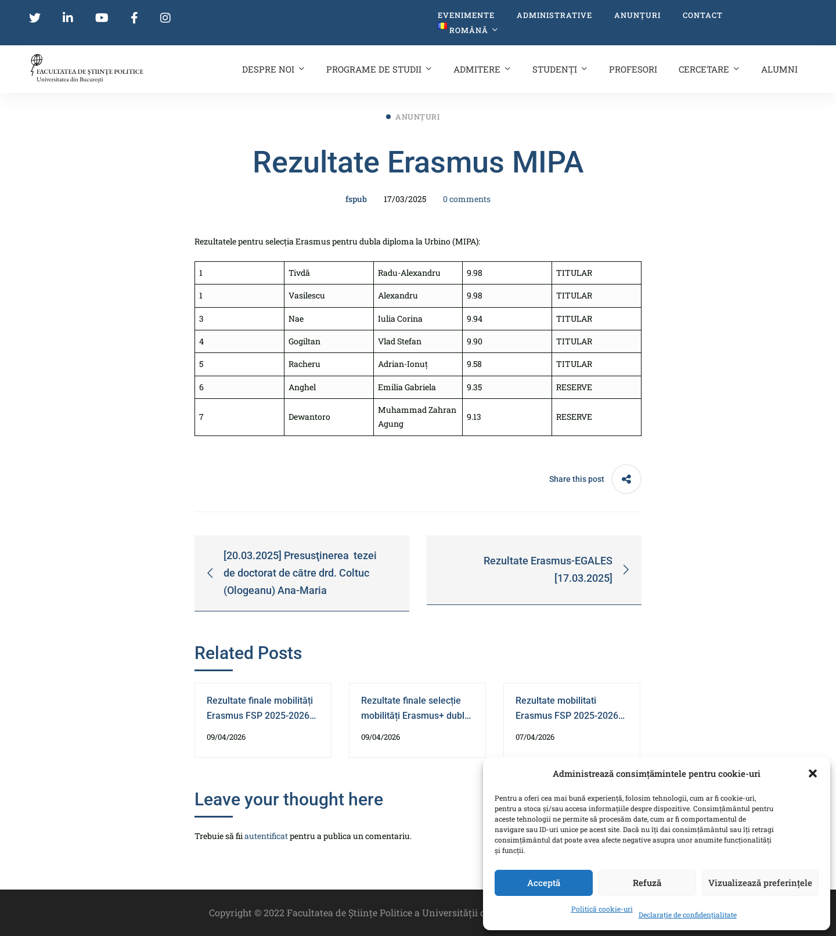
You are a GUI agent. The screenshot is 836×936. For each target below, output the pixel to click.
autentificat (266, 835)
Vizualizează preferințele (760, 882)
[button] (813, 773)
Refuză (647, 882)
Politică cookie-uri (602, 908)
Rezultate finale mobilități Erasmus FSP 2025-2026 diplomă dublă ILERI (260, 715)
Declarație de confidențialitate (688, 914)
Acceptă (543, 882)
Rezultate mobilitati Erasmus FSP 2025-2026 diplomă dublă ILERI (567, 715)
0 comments (467, 198)
